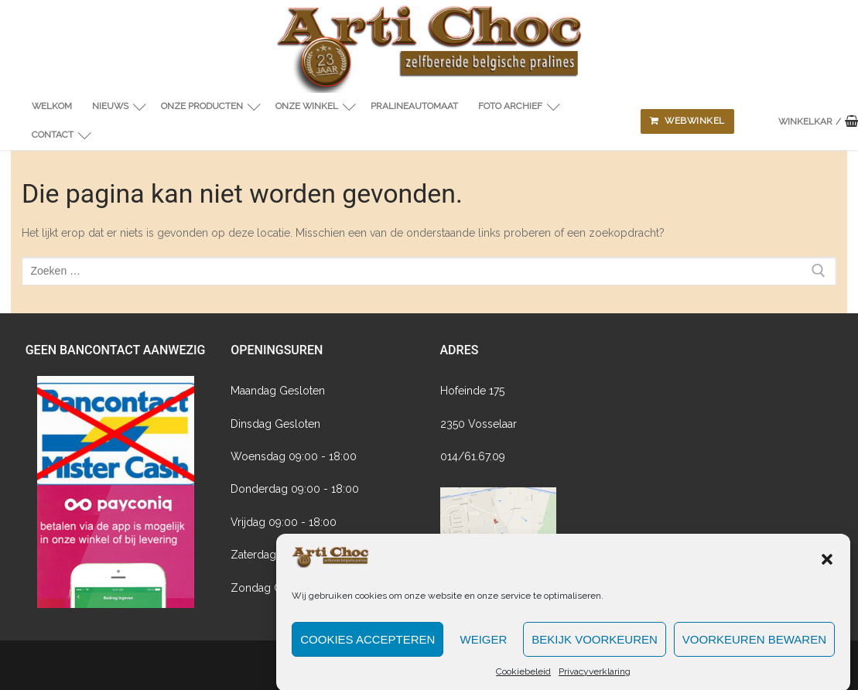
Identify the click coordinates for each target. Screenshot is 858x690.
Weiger (483, 646)
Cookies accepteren (367, 646)
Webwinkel (687, 120)
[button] (827, 566)
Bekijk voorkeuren (595, 646)
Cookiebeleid (523, 678)
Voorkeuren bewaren (754, 646)
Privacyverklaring (595, 678)
